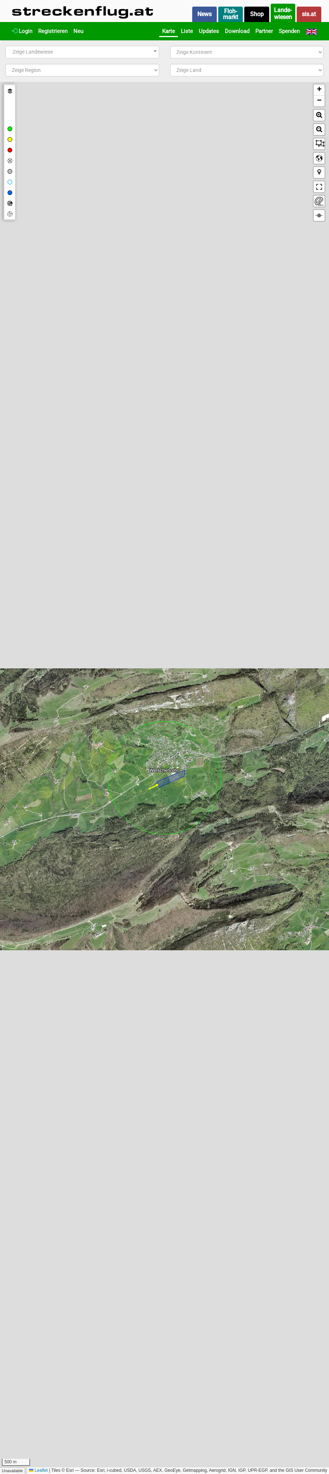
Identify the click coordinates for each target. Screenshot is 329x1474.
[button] (319, 89)
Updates (209, 31)
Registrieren (52, 31)
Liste (187, 31)
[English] (311, 31)
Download (237, 31)
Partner (264, 31)
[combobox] (82, 52)
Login (22, 31)
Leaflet (38, 1470)
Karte (168, 31)
